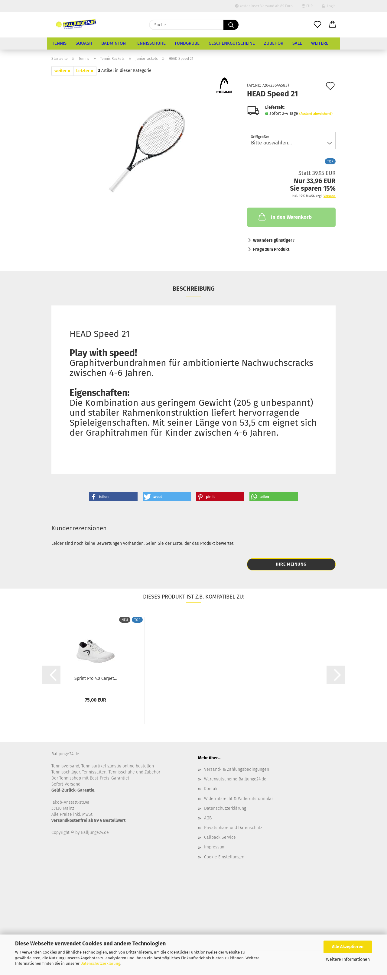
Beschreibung (194, 288)
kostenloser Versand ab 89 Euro (264, 6)
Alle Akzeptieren (347, 946)
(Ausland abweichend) (316, 114)
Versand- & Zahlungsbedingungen (236, 769)
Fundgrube (187, 43)
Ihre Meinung (291, 564)
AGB (208, 818)
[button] (332, 24)
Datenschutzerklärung (100, 963)
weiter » (62, 70)
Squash (84, 43)
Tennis (59, 43)
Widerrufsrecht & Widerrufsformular (238, 798)
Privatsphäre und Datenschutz (233, 827)
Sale (297, 43)
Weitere (319, 43)
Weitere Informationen (348, 959)
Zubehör (273, 43)
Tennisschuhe (150, 43)
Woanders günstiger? (273, 240)
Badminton (113, 43)
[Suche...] (231, 25)
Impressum (215, 847)
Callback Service (220, 837)
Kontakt (211, 788)
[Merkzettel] (317, 24)
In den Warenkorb (284, 216)
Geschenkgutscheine (232, 43)
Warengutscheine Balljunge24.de (235, 779)
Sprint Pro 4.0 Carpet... (95, 678)
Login (329, 6)
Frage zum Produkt (271, 249)
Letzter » (84, 70)
